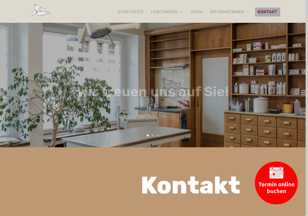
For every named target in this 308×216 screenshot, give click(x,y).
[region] (154, 108)
